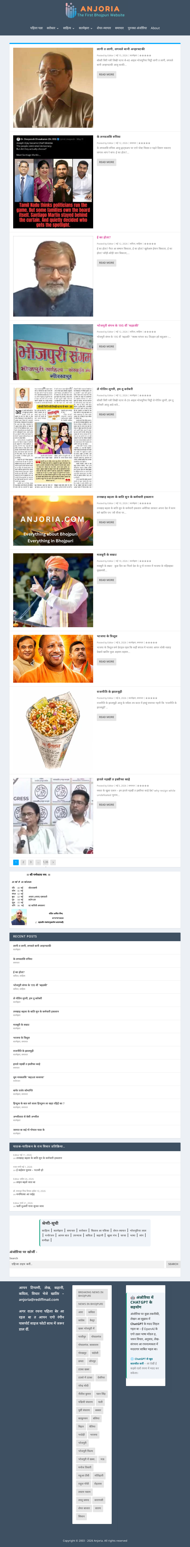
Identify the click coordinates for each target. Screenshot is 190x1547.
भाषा (133, 1235)
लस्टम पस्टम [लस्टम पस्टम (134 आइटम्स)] (84, 1492)
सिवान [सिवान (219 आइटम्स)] (81, 1516)
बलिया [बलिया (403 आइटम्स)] (96, 1418)
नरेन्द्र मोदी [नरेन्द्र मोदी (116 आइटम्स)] (83, 1386)
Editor (110, 55)
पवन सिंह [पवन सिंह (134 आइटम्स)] (101, 1394)
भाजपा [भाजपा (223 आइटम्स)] (93, 1435)
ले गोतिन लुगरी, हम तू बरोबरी (115, 389)
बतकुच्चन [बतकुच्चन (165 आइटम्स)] (83, 1418)
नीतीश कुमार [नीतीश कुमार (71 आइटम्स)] (84, 1394)
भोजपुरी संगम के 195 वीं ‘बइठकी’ (118, 326)
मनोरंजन (16, 1081)
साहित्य (67, 28)
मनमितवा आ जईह (25, 1194)
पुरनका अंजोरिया (137, 28)
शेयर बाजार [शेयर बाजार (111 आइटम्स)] (84, 1508)
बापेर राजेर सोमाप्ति (23, 1090)
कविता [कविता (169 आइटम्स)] (91, 1312)
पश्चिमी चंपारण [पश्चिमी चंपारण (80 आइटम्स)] (85, 1402)
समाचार (119, 28)
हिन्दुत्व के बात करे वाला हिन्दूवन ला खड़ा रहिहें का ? (39, 1103)
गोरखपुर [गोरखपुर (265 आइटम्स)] (82, 1353)
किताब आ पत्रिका (100, 1231)
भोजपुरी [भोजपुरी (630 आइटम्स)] (82, 1443)
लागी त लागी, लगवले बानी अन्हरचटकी (121, 49)
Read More (106, 74)
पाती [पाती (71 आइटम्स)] (100, 1402)
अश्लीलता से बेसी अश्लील (26, 1117)
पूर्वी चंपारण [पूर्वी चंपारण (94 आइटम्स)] (84, 1410)
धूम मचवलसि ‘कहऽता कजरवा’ (28, 1077)
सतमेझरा (84, 28)
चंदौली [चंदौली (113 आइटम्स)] (95, 1353)
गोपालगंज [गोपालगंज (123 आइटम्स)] (96, 1337)
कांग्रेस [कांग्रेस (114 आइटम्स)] (81, 1320)
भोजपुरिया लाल (138, 1231)
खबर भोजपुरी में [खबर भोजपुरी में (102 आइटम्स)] (86, 1329)
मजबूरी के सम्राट (107, 555)
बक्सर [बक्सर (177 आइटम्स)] (98, 1410)
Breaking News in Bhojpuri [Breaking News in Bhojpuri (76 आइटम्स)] (90, 1294)
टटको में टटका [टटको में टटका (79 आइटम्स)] (85, 1378)
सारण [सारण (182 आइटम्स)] (98, 1508)
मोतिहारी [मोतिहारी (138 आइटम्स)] (99, 1476)
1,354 (45, 865)
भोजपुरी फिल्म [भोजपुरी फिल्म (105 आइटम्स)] (85, 1451)
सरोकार (51, 28)
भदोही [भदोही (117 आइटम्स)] (81, 1435)
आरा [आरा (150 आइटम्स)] (80, 1312)
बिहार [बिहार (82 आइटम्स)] (81, 1427)
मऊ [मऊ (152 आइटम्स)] (102, 1459)
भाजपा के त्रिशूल (107, 637)
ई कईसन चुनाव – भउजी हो (29, 1170)
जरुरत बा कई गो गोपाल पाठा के (29, 1130)
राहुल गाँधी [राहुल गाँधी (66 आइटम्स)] (83, 1484)
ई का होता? (104, 238)
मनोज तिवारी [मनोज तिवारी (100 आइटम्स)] (84, 1467)
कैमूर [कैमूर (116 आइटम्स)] (92, 1320)
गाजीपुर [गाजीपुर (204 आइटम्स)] (82, 1337)
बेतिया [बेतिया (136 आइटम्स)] (92, 1427)
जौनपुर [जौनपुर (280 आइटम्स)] (92, 1361)
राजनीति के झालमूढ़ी (109, 692)
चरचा (124, 1235)
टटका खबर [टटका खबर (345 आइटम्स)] (83, 1369)
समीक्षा (46, 1240)
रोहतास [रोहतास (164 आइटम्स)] (98, 1484)
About (155, 28)
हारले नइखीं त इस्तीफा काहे (113, 780)
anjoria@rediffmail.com (39, 1300)
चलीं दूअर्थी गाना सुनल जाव (30, 1206)
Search (13, 1258)
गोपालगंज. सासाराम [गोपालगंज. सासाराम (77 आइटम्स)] (88, 1345)
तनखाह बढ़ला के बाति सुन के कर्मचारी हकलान (125, 497)
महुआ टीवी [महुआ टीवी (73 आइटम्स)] (83, 1476)
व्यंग (141, 1235)
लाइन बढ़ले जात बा (25, 1182)
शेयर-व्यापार (104, 28)
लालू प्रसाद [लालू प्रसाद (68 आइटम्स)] (83, 1500)
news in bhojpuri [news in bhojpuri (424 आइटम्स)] (90, 1304)
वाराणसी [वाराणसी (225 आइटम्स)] (98, 1500)
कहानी (100, 1235)
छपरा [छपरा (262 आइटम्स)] (80, 1361)
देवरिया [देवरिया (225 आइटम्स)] (101, 1378)
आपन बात (63, 1235)
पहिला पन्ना (36, 28)
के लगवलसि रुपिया (109, 137)
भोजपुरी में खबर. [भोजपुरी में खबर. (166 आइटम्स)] (86, 1459)
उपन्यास (77, 1235)
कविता (132, 243)
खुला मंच (112, 1235)
